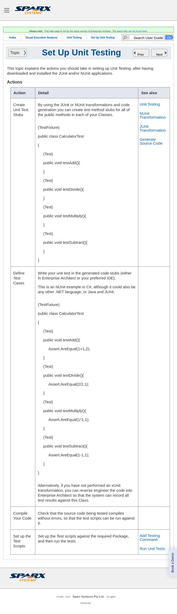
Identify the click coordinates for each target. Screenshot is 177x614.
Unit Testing (74, 37)
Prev (141, 54)
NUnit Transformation (153, 115)
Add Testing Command (150, 537)
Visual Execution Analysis (41, 37)
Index (12, 37)
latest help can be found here (132, 31)
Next (159, 54)
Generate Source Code (151, 141)
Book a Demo (172, 563)
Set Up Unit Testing (103, 37)
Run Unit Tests (152, 548)
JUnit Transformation (153, 128)
